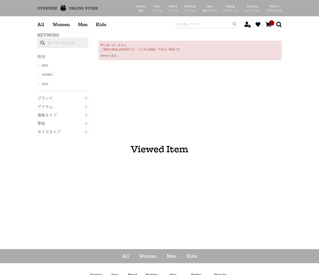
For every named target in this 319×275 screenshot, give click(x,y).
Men (83, 25)
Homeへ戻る (109, 55)
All (40, 25)
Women (61, 25)
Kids (101, 25)
